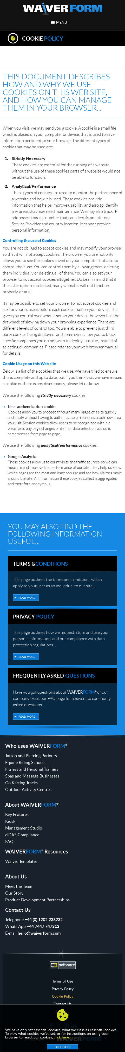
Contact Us (62, 1004)
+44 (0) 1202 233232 (44, 919)
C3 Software (63, 965)
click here (61, 1037)
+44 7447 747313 (43, 926)
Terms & (40, 563)
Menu (61, 22)
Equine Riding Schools (25, 762)
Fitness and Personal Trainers (31, 769)
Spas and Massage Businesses (32, 776)
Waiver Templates (21, 861)
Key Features (17, 814)
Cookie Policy (62, 996)
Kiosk (10, 821)
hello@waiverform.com (39, 933)
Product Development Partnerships (37, 900)
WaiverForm (62, 9)
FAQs (10, 841)
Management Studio (23, 828)
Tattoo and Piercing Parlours (31, 755)
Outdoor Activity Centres (28, 789)
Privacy (33, 616)
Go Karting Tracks (21, 783)
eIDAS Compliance (22, 835)
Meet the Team (18, 886)
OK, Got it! (63, 1047)
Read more (26, 598)
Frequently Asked (54, 675)
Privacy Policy (63, 989)
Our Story (14, 893)
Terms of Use (62, 981)
